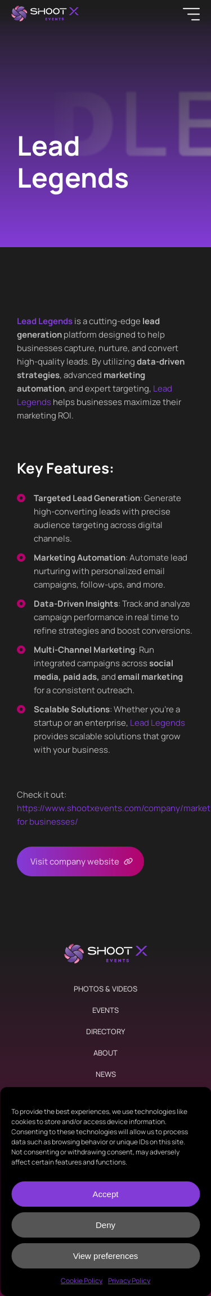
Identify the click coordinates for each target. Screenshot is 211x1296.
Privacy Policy (129, 1280)
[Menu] (191, 14)
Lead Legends (157, 723)
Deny (105, 1225)
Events (105, 1010)
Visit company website (74, 861)
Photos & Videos (105, 989)
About (105, 1053)
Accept (106, 1194)
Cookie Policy (81, 1280)
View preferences (105, 1256)
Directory (105, 1031)
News (106, 1074)
